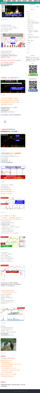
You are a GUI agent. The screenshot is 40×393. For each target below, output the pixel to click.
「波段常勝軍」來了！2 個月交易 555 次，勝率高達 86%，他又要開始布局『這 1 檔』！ (33, 31)
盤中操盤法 (33, 59)
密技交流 (34, 58)
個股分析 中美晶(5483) (31, 40)
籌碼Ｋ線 (4, 212)
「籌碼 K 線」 (6, 114)
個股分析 (28, 57)
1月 (28, 50)
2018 (28, 13)
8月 (28, 48)
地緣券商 (38, 57)
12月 (28, 16)
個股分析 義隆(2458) (30, 26)
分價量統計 (34, 57)
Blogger (26, 391)
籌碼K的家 (19, 391)
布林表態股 (29, 42)
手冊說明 (28, 59)
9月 (28, 46)
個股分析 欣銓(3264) (30, 28)
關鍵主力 (30, 60)
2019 (28, 11)
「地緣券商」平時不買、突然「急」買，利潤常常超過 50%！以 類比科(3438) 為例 (33, 37)
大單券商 (28, 58)
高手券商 (34, 60)
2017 (28, 15)
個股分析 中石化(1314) (31, 20)
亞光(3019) (12, 62)
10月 (28, 44)
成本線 (38, 58)
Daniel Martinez (5, 19)
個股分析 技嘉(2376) (30, 34)
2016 (28, 52)
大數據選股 (31, 58)
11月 (28, 18)
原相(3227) (18, 60)
